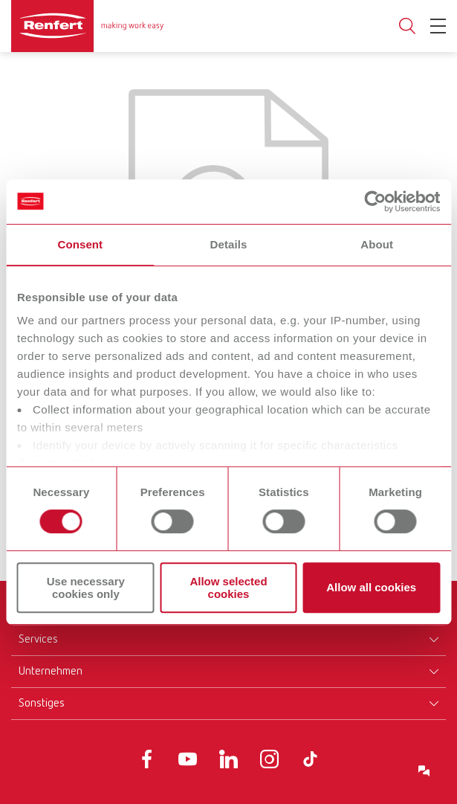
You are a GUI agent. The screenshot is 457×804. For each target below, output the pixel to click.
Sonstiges (42, 704)
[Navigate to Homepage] (87, 26)
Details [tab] (228, 244)
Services (38, 640)
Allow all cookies (371, 588)
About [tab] (376, 244)
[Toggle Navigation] (438, 26)
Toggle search (407, 26)
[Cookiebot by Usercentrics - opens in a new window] (375, 201)
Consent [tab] (80, 244)
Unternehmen (50, 672)
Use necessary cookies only (86, 587)
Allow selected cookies (228, 587)
